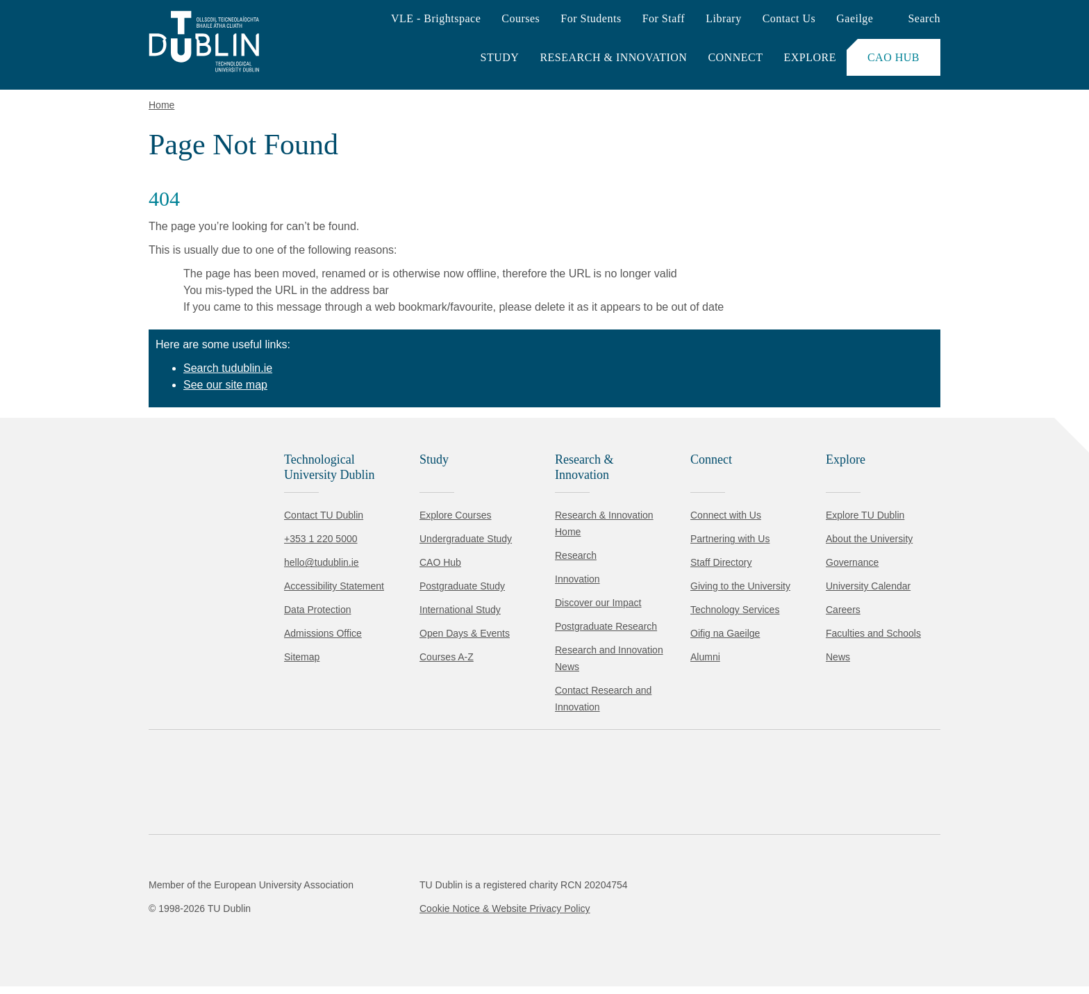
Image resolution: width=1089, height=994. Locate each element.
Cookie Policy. (292, 898)
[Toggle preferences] (300, 942)
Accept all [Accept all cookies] (73, 941)
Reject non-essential (188, 941)
